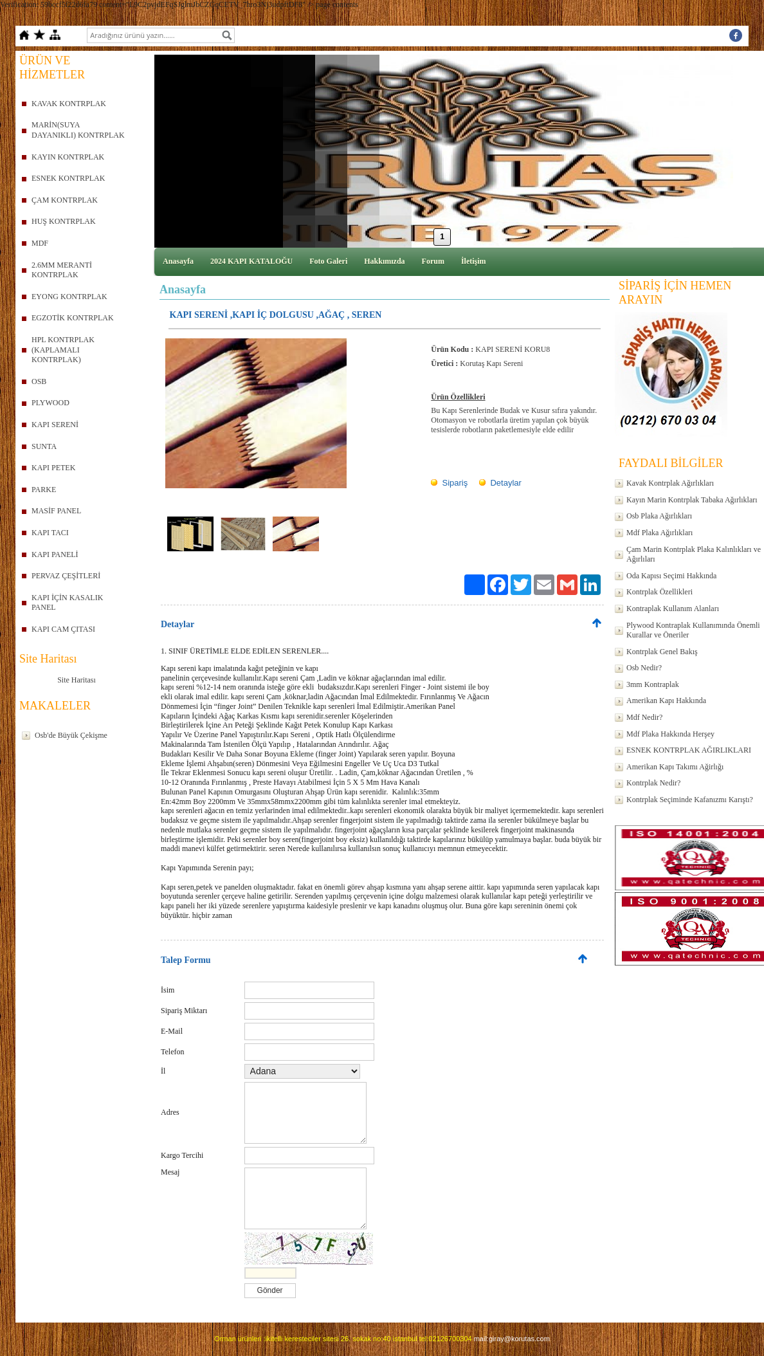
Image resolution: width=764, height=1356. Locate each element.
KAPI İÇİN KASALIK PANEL (67, 602)
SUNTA (44, 446)
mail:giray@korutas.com (512, 1338)
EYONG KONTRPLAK (69, 296)
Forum (433, 261)
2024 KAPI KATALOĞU (251, 261)
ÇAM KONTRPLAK (65, 200)
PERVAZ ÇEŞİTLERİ (66, 575)
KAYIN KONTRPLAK (68, 156)
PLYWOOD (50, 402)
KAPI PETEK (53, 467)
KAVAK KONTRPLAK (69, 103)
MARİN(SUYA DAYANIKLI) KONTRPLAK (78, 130)
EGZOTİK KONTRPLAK (73, 317)
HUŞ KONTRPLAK (64, 221)
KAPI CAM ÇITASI (63, 629)
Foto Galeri (328, 261)
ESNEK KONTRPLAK (68, 178)
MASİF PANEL (56, 510)
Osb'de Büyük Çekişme (71, 735)
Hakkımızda (384, 261)
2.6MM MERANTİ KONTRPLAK (62, 270)
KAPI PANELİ (55, 554)
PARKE (44, 489)
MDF (40, 243)
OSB (39, 381)
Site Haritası (76, 679)
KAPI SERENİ (55, 424)
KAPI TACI (50, 532)
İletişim (473, 261)
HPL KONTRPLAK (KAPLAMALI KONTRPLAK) (63, 349)
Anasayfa (178, 261)
